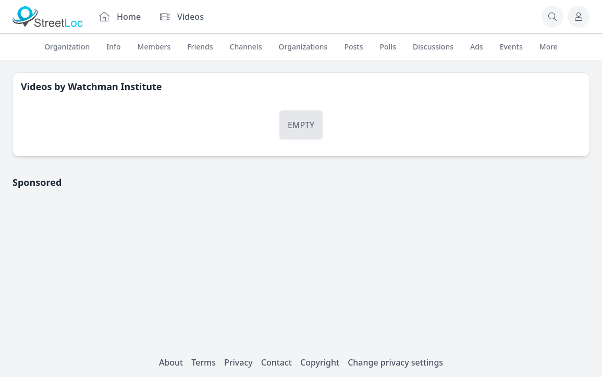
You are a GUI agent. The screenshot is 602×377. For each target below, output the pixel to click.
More (548, 51)
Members (154, 51)
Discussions (433, 51)
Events (511, 51)
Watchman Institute (115, 86)
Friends (200, 51)
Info (113, 51)
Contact (276, 362)
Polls (388, 51)
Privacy (238, 362)
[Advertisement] (301, 271)
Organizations (303, 51)
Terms (203, 362)
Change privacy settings (395, 362)
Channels (246, 51)
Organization (67, 51)
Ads (477, 51)
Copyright (319, 362)
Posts (353, 51)
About (171, 362)
